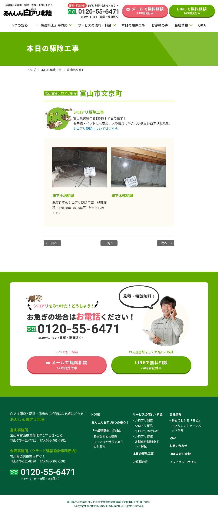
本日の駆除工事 (133, 25)
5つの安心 (20, 25)
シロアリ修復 (144, 436)
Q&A (202, 25)
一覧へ (109, 243)
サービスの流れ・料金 (95, 25)
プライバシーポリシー (184, 462)
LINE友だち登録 (180, 454)
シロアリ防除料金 (147, 431)
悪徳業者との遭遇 (105, 436)
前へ (54, 243)
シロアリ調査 (144, 420)
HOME (95, 414)
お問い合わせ (178, 445)
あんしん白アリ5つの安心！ (110, 422)
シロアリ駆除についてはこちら (95, 128)
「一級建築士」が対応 (51, 25)
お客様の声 (160, 25)
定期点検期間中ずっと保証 (147, 443)
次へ (164, 243)
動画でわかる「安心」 (186, 420)
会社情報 (181, 25)
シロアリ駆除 (144, 425)
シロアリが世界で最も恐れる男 (108, 444)
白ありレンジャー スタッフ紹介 (187, 427)
